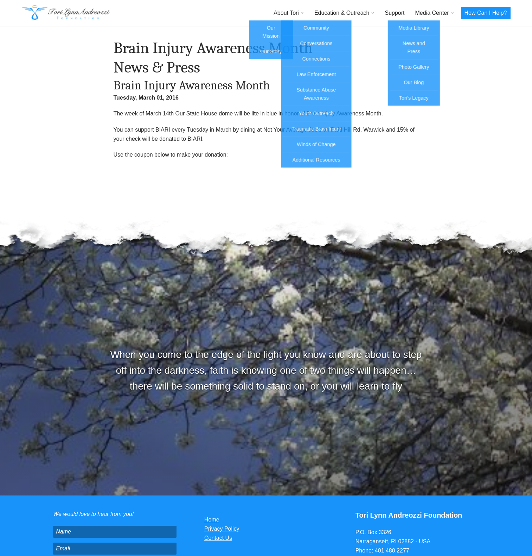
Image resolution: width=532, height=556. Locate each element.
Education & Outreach (342, 13)
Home (211, 520)
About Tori (286, 13)
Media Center (432, 13)
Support (394, 13)
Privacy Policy (221, 529)
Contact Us (218, 538)
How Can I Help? (485, 13)
